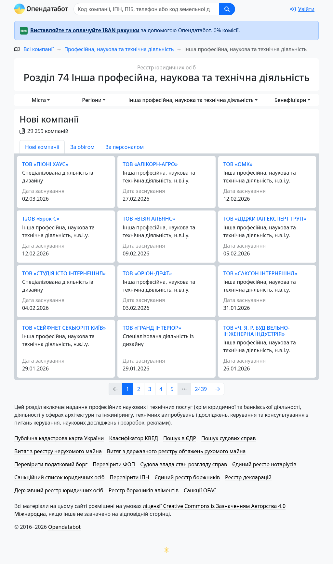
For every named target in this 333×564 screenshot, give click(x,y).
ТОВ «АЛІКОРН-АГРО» (150, 164)
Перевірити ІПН (129, 477)
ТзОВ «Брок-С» (41, 218)
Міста (39, 100)
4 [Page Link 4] (160, 389)
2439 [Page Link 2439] (201, 389)
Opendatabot (64, 526)
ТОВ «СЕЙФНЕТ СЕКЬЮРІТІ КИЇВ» (64, 327)
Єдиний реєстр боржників (187, 477)
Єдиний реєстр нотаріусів (264, 464)
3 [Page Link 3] (149, 389)
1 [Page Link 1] (127, 389)
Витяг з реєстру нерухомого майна (58, 451)
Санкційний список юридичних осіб (59, 477)
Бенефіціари (290, 100)
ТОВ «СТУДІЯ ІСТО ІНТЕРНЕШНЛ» (64, 273)
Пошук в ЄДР (179, 438)
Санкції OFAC (200, 490)
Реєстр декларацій (248, 477)
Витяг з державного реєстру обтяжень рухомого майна (176, 451)
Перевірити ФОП (114, 464)
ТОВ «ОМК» (238, 164)
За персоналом (124, 147)
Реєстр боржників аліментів (144, 490)
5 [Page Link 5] (171, 389)
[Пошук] (146, 9)
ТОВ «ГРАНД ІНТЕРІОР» (152, 327)
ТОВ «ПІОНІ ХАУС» (45, 164)
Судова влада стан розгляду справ (183, 464)
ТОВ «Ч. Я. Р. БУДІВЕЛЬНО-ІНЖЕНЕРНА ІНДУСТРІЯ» (256, 331)
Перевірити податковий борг (50, 464)
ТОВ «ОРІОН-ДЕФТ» (147, 273)
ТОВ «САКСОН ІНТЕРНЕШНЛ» (260, 273)
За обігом (82, 147)
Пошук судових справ (228, 438)
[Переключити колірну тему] (166, 550)
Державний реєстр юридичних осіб (58, 490)
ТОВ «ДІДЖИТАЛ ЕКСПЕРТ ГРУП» (264, 218)
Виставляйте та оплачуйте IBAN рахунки (85, 30)
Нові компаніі (42, 147)
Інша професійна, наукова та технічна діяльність (191, 100)
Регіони (91, 100)
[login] (302, 9)
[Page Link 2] (217, 389)
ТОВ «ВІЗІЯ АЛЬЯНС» (149, 218)
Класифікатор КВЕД (133, 438)
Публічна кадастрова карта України (59, 438)
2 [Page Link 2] (138, 389)
